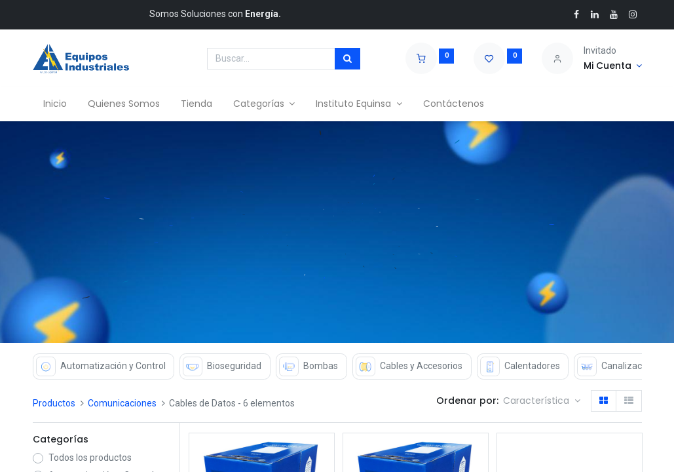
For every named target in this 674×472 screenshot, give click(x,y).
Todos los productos (90, 457)
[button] (541, 401)
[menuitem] (55, 104)
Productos (54, 403)
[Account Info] (613, 66)
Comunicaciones (122, 403)
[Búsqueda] (347, 59)
